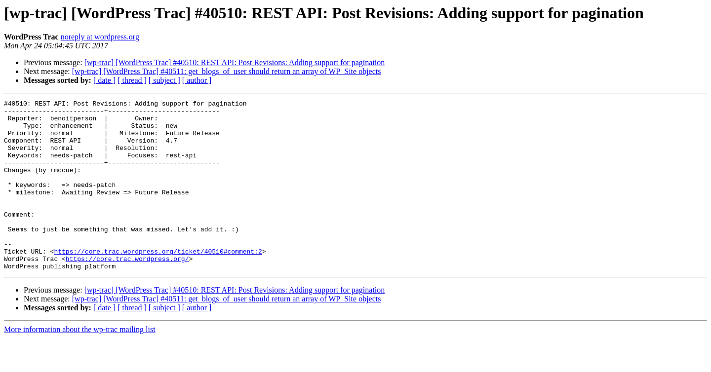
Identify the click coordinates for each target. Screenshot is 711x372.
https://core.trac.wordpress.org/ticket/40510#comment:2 (158, 282)
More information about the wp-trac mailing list (80, 363)
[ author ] (197, 80)
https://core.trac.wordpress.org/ (127, 291)
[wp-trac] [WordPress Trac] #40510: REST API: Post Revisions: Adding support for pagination (234, 62)
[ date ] (104, 80)
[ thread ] (132, 80)
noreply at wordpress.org (100, 37)
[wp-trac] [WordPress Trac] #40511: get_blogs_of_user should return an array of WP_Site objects (226, 71)
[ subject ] (164, 80)
